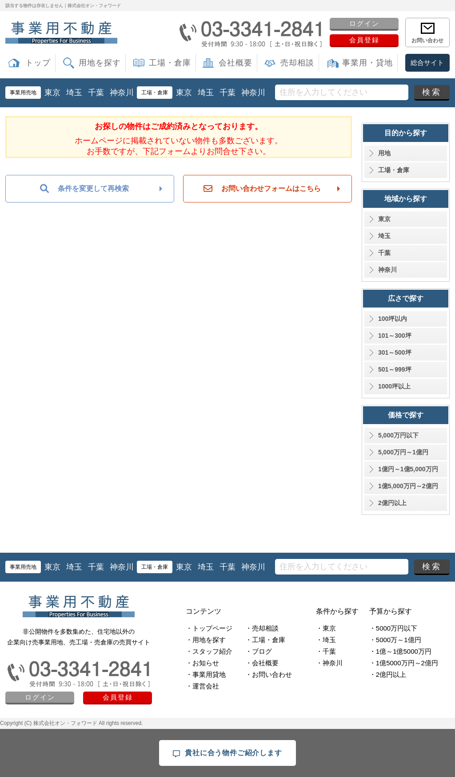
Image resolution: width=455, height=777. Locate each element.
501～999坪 (394, 369)
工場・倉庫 (170, 62)
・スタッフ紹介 (209, 651)
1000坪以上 (394, 386)
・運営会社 (202, 686)
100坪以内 (392, 318)
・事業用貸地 (206, 674)
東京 (52, 92)
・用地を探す (206, 639)
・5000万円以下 (393, 628)
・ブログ (258, 651)
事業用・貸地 (367, 62)
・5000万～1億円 (395, 639)
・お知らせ (202, 663)
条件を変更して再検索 (84, 189)
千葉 (96, 92)
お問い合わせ (427, 40)
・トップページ (209, 628)
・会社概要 (262, 663)
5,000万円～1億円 (403, 452)
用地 (384, 153)
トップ (38, 62)
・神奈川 (329, 663)
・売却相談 (262, 628)
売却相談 (297, 62)
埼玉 (74, 92)
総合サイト (427, 62)
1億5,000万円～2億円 (408, 486)
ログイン (364, 23)
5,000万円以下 (398, 435)
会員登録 (364, 40)
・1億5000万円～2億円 (403, 663)
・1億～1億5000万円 (400, 651)
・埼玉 (326, 639)
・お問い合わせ (268, 674)
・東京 (326, 628)
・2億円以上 (387, 674)
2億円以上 (392, 502)
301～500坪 (394, 352)
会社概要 (235, 62)
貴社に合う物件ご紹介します (227, 753)
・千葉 (326, 651)
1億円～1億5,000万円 (408, 469)
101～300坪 (394, 335)
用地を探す (100, 62)
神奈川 (122, 92)
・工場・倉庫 (265, 639)
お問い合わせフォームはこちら (262, 189)
